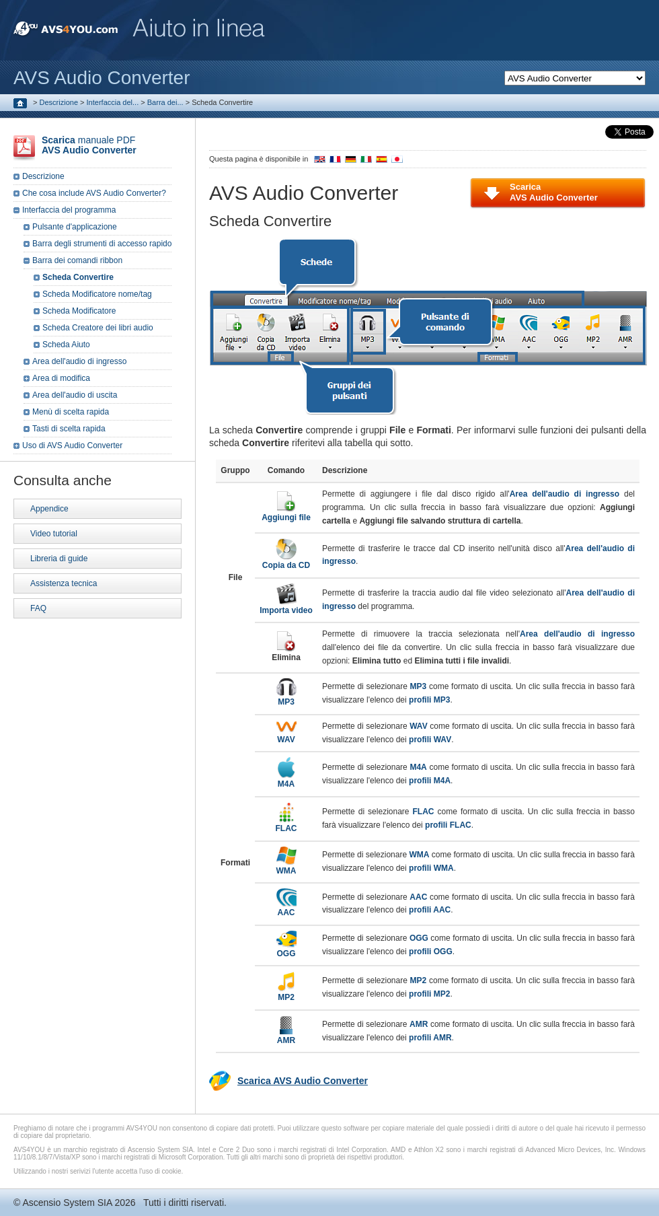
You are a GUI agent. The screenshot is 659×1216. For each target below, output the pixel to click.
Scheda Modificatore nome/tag (97, 294)
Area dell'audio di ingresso (79, 361)
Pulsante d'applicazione (74, 226)
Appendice (49, 508)
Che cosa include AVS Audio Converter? (94, 193)
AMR (286, 1036)
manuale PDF (89, 145)
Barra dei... (165, 102)
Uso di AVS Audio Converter (72, 445)
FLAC (286, 824)
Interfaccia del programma (69, 210)
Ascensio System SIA (67, 1202)
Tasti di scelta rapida (69, 428)
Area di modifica (61, 378)
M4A (286, 780)
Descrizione (59, 102)
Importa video (286, 606)
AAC (286, 908)
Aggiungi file (286, 513)
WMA (286, 866)
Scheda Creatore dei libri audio (97, 327)
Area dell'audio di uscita (74, 395)
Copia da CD (286, 561)
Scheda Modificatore (79, 311)
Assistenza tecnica (63, 583)
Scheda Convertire (78, 277)
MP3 (286, 697)
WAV (286, 735)
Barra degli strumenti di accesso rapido (101, 243)
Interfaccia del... (113, 102)
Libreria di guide (58, 558)
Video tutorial (53, 533)
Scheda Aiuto (66, 344)
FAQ (38, 608)
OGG (286, 949)
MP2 (286, 993)
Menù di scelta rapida (70, 412)
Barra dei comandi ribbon (77, 260)
